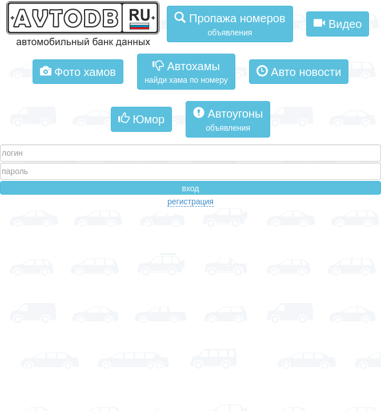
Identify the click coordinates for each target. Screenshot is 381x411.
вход (190, 188)
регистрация (190, 201)
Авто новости (299, 71)
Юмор (141, 118)
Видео (338, 23)
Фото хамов (78, 71)
